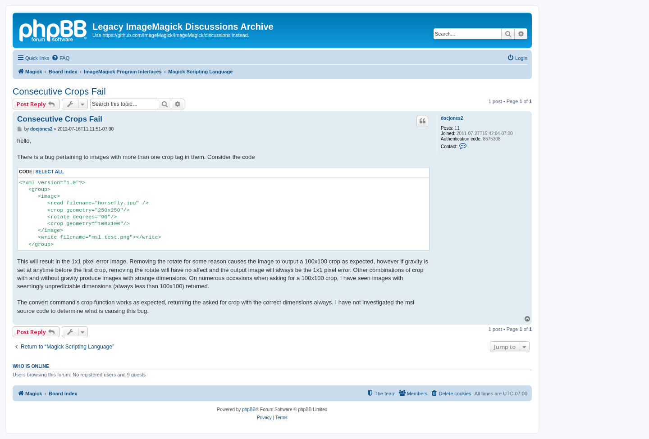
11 (457, 128)
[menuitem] (60, 58)
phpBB (249, 409)
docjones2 (452, 118)
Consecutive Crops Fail (59, 91)
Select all (49, 171)
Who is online (31, 366)
